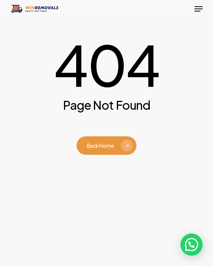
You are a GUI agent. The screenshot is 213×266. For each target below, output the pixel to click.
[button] (199, 9)
